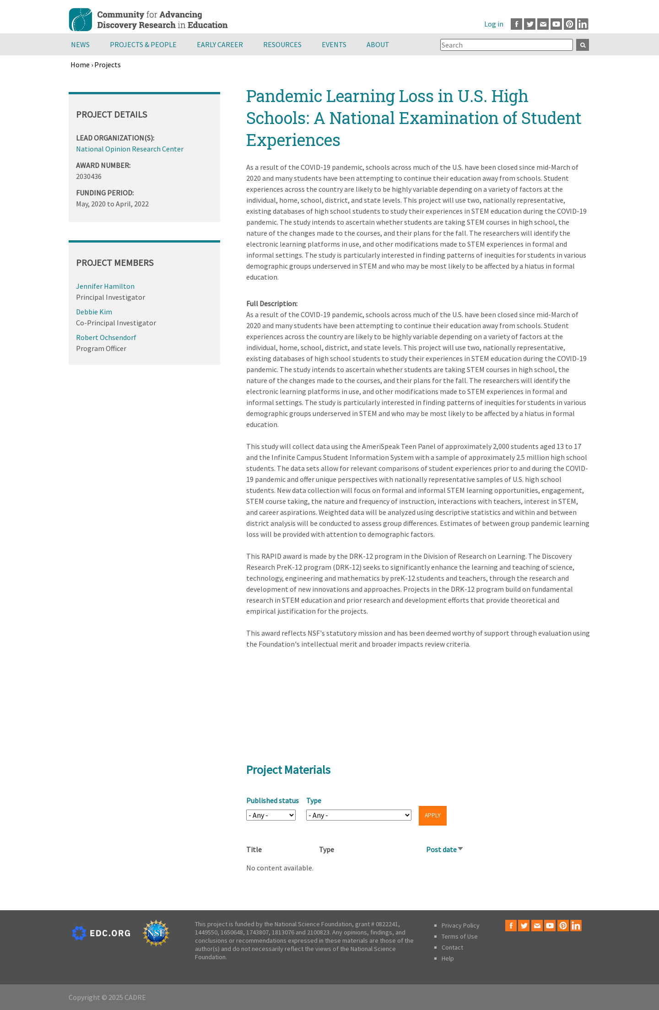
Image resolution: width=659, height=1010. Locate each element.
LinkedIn (583, 24)
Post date (445, 849)
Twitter (529, 24)
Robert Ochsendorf (106, 337)
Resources (282, 44)
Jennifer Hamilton (105, 286)
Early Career (220, 44)
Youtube (556, 24)
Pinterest (569, 24)
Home (80, 64)
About (378, 44)
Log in (493, 23)
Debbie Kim (94, 311)
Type (313, 800)
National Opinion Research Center (130, 148)
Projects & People (143, 44)
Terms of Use (460, 936)
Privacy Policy (461, 925)
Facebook (516, 24)
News (80, 44)
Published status (272, 800)
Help (448, 958)
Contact (452, 947)
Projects (107, 64)
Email (543, 24)
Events (334, 44)
